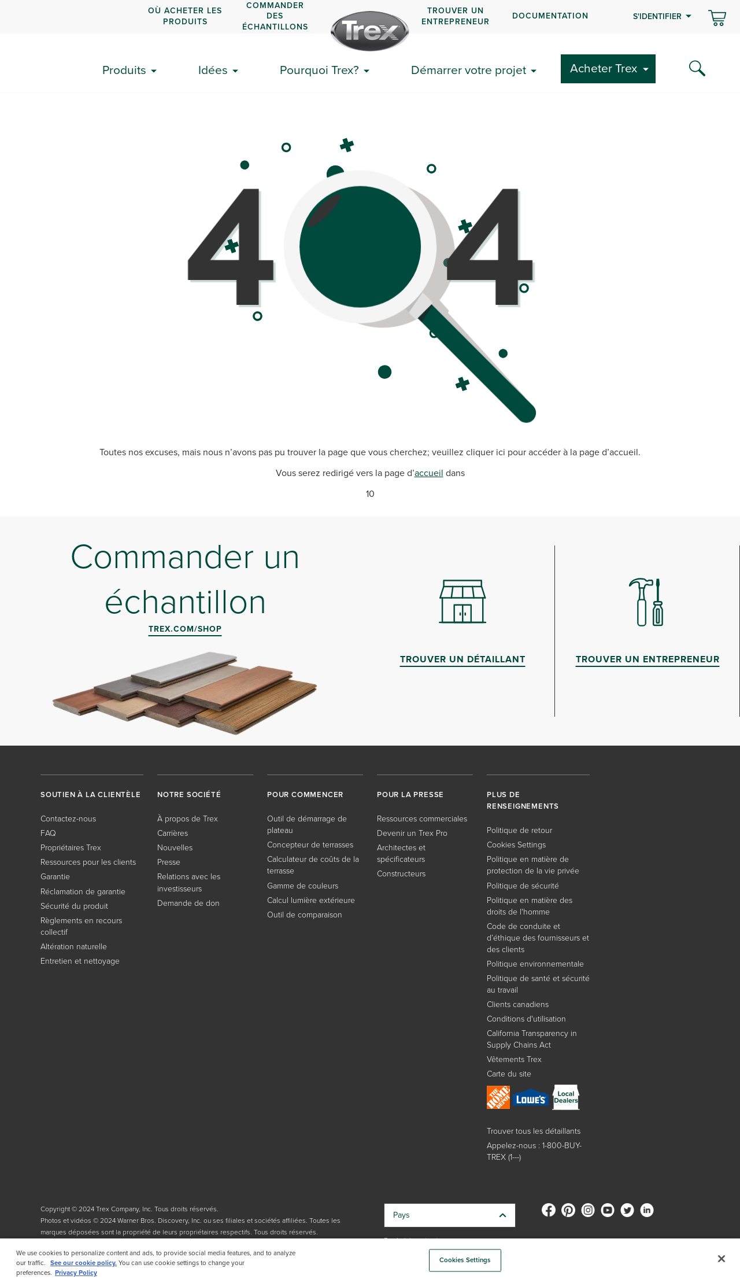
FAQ (48, 833)
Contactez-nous (68, 819)
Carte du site (509, 1074)
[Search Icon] (697, 69)
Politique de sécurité (523, 886)
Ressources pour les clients (88, 862)
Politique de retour (519, 830)
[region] (370, 1260)
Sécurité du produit (74, 906)
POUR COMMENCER (305, 794)
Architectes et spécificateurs (401, 853)
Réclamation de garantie (82, 892)
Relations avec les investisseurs (188, 882)
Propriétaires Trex (70, 848)
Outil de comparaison (304, 915)
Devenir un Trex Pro (412, 833)
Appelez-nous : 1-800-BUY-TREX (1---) (534, 1151)
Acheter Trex (603, 68)
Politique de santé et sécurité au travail (538, 984)
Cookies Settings (516, 845)
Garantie (55, 877)
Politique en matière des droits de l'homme (529, 906)
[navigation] (370, 17)
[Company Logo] (370, 31)
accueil (429, 473)
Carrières (172, 833)
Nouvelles (175, 848)
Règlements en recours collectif (81, 926)
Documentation (550, 16)
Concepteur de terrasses (310, 845)
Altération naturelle (73, 947)
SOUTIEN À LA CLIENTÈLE (90, 794)
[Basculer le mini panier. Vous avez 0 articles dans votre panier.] (717, 19)
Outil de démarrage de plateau (307, 824)
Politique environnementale (535, 964)
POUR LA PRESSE (410, 794)
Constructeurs (401, 874)
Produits (124, 70)
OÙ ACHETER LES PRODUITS (185, 16)
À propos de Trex (187, 819)
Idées (213, 70)
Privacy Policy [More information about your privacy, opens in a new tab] (76, 1272)
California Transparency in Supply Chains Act (532, 1039)
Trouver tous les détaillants (533, 1131)
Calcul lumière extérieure (311, 900)
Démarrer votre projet (468, 70)
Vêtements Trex (514, 1059)
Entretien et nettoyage (80, 961)
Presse (168, 862)
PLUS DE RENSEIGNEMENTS (523, 800)
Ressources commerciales (422, 819)
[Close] (721, 1258)
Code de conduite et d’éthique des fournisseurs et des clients (538, 938)
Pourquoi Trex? (319, 70)
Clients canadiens (518, 1004)
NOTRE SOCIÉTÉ (189, 794)
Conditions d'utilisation (526, 1019)
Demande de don (188, 903)
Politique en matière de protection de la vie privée (533, 865)
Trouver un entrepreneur (455, 16)
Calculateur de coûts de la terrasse (313, 865)
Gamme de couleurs (302, 886)
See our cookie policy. (83, 1262)
